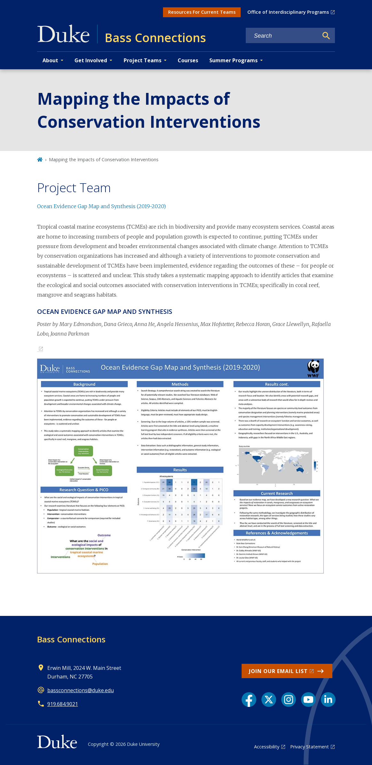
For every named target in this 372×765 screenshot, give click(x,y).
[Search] (326, 36)
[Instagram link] (288, 699)
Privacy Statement (309, 747)
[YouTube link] (308, 699)
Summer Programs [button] (233, 60)
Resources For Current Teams (202, 12)
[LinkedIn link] (328, 699)
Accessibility (266, 747)
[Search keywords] (282, 36)
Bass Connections (71, 639)
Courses (188, 60)
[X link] (268, 699)
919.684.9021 (62, 704)
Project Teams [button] (142, 60)
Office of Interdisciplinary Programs (288, 12)
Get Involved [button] (90, 60)
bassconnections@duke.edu (80, 690)
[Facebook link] (249, 699)
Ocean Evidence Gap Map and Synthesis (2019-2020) (101, 206)
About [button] (50, 60)
